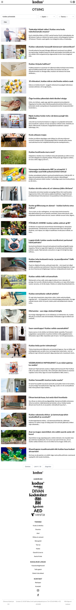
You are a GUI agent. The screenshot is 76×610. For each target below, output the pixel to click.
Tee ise (38, 545)
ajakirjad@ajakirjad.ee (40, 601)
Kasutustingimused (38, 565)
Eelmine (27, 466)
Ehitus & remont (38, 537)
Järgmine (48, 466)
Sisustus (38, 529)
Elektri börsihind (38, 573)
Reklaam (38, 582)
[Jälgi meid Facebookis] (38, 595)
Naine (38, 548)
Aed (38, 533)
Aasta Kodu (38, 556)
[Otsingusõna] (19, 16)
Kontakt (38, 586)
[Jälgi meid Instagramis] (38, 590)
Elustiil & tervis (38, 552)
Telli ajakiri (38, 569)
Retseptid (38, 541)
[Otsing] (71, 2)
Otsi (5, 22)
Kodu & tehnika (38, 525)
